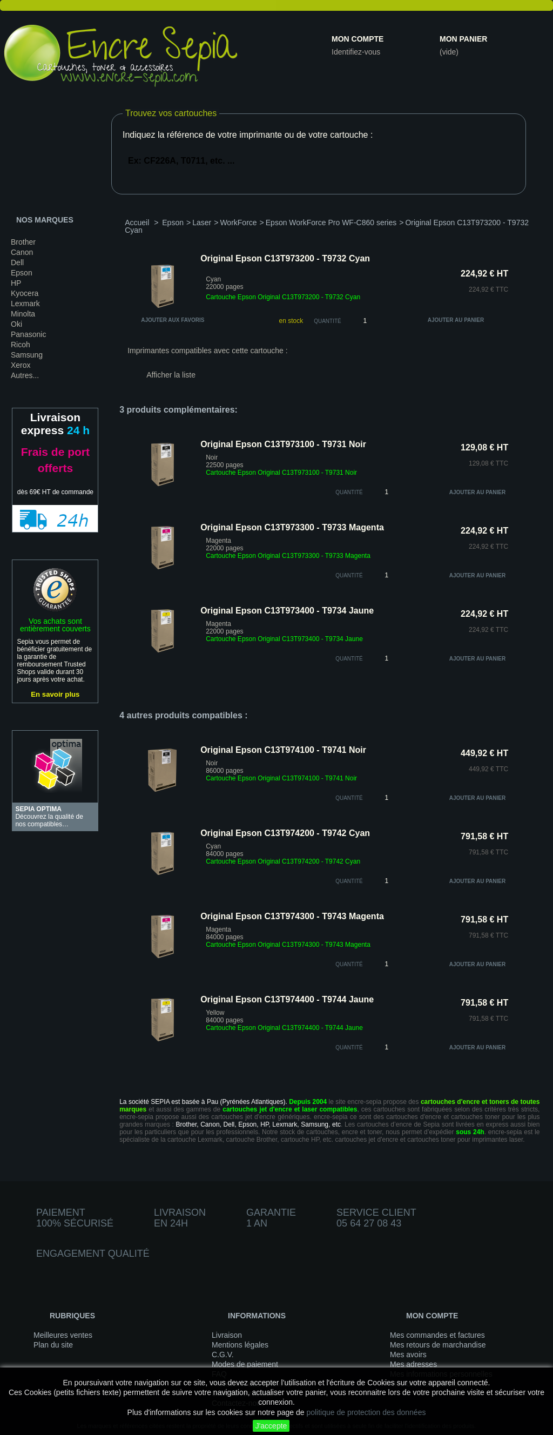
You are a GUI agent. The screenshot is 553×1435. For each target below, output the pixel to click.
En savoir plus (55, 694)
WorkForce (238, 222)
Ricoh (20, 344)
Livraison (227, 1335)
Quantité (327, 321)
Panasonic (28, 334)
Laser (201, 222)
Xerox (21, 365)
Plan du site (53, 1344)
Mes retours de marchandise (437, 1345)
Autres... (25, 375)
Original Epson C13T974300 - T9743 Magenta (292, 916)
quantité (349, 492)
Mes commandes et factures (437, 1335)
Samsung (27, 355)
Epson (21, 272)
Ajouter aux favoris (172, 320)
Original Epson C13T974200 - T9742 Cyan (285, 833)
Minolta (23, 313)
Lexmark (25, 303)
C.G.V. (223, 1354)
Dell (17, 262)
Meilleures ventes (62, 1335)
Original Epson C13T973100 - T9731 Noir (283, 444)
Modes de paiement (245, 1364)
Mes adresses (413, 1364)
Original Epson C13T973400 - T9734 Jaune (287, 610)
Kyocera (24, 293)
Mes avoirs (408, 1354)
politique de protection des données (366, 1412)
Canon (22, 252)
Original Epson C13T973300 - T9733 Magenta (292, 527)
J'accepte (271, 1425)
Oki (16, 324)
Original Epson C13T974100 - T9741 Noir (283, 749)
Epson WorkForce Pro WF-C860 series (331, 222)
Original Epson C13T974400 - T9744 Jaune (287, 999)
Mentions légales (240, 1344)
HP (16, 283)
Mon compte (357, 39)
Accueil (137, 222)
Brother (23, 242)
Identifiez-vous (356, 52)
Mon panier (463, 39)
